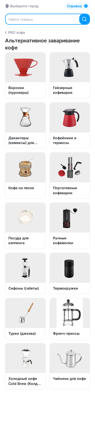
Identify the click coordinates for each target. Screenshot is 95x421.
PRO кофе (15, 32)
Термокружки (65, 288)
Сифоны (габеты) (23, 288)
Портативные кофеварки (65, 190)
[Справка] (77, 6)
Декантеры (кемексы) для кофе (21, 140)
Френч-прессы (66, 333)
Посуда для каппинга (18, 240)
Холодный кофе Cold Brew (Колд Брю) (22, 381)
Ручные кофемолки (63, 240)
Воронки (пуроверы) (18, 90)
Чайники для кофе (69, 378)
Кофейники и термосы (65, 140)
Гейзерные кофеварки (62, 90)
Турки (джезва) (22, 333)
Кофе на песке (21, 188)
